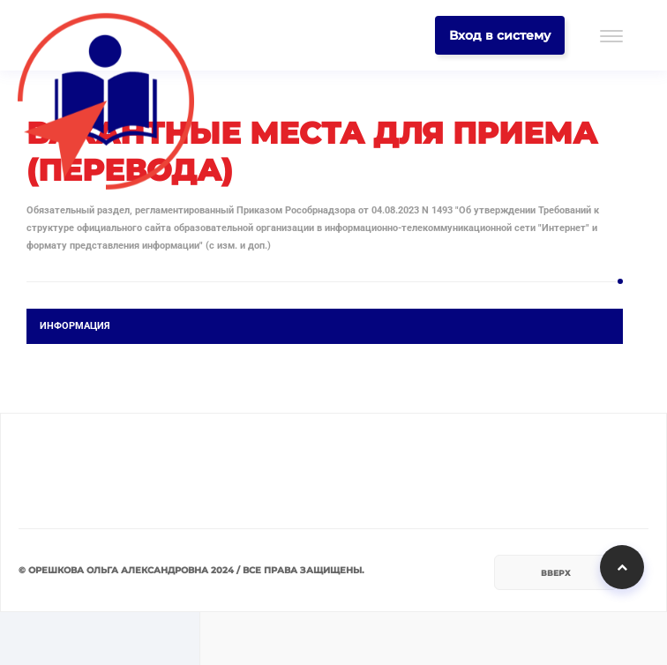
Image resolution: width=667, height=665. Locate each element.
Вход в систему (500, 35)
